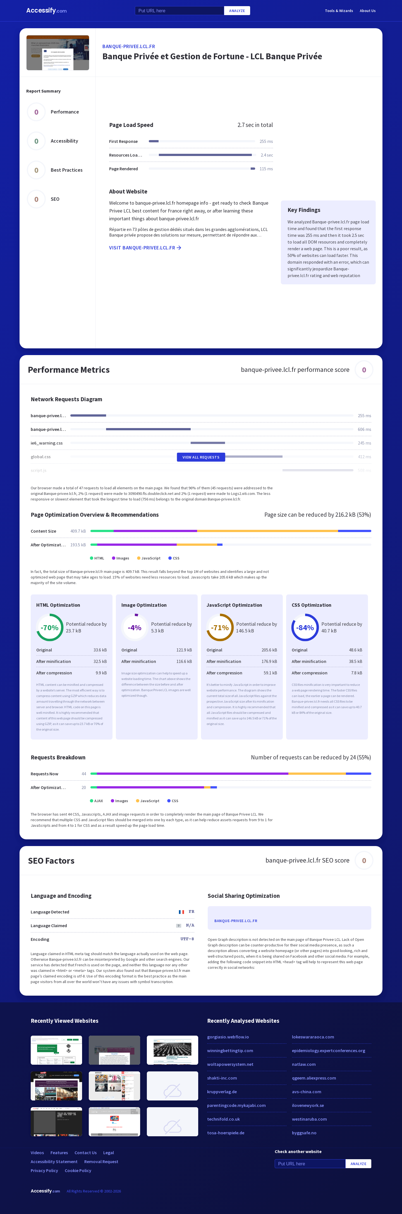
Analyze (237, 10)
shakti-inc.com (222, 1078)
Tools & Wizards (339, 10)
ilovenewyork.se (308, 1105)
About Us (368, 10)
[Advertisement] (239, 96)
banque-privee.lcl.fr (128, 46)
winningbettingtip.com (230, 1050)
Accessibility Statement (54, 1161)
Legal (108, 1152)
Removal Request (101, 1161)
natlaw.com (304, 1064)
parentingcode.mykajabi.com (236, 1105)
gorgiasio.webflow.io (228, 1037)
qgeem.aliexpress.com (314, 1078)
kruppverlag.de (222, 1091)
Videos (37, 1152)
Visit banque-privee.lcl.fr (145, 247)
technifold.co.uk (223, 1119)
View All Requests (201, 457)
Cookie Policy (78, 1170)
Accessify (46, 10)
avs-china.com (306, 1091)
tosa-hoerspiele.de (225, 1132)
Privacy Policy (44, 1170)
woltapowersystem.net (230, 1064)
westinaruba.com (309, 1119)
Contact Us (86, 1152)
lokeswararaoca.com (313, 1037)
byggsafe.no (304, 1132)
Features (59, 1152)
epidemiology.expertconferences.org (328, 1050)
